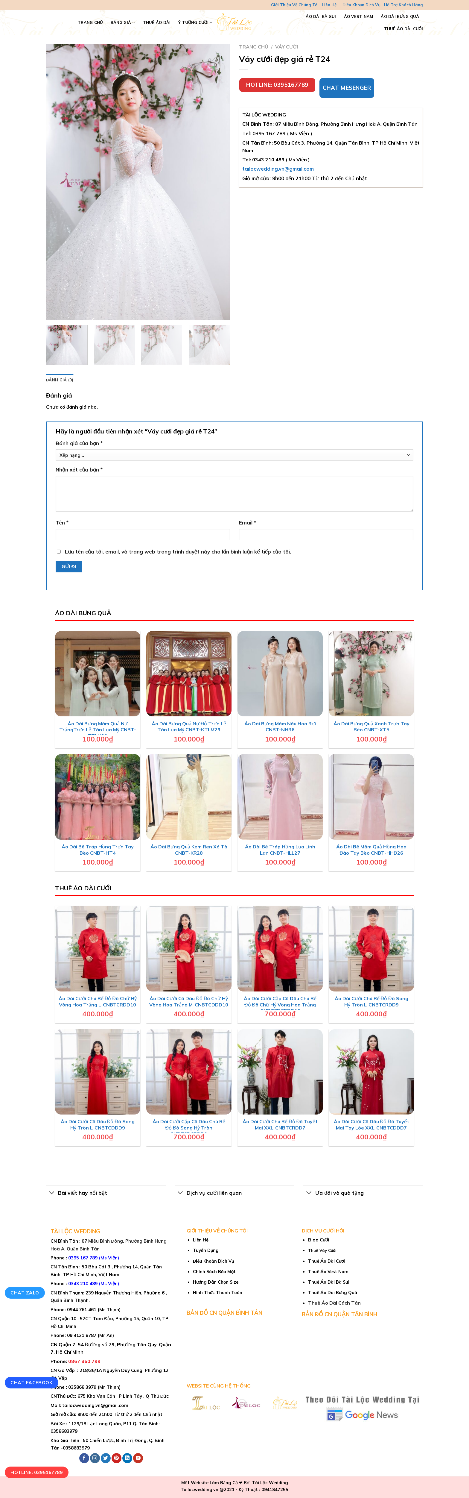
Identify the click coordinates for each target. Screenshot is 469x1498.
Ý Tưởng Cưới (195, 22)
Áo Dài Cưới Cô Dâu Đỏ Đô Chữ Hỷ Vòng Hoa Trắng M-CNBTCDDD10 (188, 1001)
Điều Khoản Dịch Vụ (361, 4)
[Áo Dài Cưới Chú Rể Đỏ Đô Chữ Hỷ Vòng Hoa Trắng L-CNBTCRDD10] (98, 948)
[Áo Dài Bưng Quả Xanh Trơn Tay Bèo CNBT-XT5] (371, 674)
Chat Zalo (24, 1293)
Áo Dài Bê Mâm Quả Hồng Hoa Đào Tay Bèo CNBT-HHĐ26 (371, 850)
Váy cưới (286, 47)
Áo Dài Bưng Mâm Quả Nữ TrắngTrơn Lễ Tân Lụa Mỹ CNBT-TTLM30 (97, 730)
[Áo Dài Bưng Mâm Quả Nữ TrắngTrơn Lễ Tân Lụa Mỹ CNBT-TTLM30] (98, 674)
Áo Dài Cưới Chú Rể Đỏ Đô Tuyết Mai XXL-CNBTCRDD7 (280, 1124)
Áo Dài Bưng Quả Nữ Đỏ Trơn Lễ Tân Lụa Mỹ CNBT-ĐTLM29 (189, 727)
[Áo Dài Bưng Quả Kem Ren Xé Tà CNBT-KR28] (189, 797)
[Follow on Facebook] (84, 1458)
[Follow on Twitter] (106, 1458)
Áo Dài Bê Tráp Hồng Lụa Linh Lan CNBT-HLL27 (280, 850)
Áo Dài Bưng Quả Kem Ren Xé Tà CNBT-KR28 (188, 850)
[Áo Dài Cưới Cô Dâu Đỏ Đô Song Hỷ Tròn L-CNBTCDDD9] (98, 1072)
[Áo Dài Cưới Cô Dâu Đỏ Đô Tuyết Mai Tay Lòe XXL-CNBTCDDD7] (371, 1072)
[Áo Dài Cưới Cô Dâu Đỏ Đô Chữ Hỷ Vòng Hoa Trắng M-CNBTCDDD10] (189, 948)
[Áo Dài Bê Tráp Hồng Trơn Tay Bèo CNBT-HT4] (98, 797)
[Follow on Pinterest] (116, 1458)
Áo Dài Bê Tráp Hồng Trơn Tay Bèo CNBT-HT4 (98, 850)
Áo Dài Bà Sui (321, 16)
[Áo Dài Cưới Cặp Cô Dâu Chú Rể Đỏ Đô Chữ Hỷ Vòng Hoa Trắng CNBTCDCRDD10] (280, 948)
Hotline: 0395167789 (36, 1472)
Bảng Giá (123, 22)
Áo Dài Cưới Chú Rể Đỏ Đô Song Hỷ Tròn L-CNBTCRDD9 (371, 1001)
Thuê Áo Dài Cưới (403, 28)
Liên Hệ (329, 4)
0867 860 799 (84, 1361)
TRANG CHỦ (90, 22)
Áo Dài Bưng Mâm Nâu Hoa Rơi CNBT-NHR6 (280, 727)
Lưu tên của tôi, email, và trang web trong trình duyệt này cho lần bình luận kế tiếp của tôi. (178, 551)
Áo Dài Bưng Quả (400, 16)
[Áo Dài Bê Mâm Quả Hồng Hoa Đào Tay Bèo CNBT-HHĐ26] (371, 797)
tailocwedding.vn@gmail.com (278, 169)
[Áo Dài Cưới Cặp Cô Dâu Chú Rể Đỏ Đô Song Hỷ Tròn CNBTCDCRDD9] (189, 1072)
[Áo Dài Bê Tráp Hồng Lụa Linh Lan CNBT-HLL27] (280, 797)
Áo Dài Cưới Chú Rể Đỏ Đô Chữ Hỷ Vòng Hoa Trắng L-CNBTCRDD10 (98, 1001)
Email (247, 522)
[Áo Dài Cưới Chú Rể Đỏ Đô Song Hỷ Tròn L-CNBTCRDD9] (371, 948)
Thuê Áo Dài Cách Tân (334, 1303)
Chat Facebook (31, 1382)
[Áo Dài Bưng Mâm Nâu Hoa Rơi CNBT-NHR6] (280, 674)
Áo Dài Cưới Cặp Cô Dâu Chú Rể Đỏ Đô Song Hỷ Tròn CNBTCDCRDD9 (189, 1127)
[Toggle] (52, 1193)
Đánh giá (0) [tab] (59, 379)
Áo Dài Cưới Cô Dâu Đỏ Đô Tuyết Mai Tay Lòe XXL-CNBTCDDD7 (371, 1124)
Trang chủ (253, 47)
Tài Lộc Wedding (270, 1482)
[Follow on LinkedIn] (127, 1458)
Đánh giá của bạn (79, 443)
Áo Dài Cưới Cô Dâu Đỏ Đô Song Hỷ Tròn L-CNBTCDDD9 (98, 1124)
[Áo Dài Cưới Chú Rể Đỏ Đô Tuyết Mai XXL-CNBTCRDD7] (280, 1072)
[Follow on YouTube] (138, 1458)
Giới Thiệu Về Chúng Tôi (295, 4)
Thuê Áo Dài (157, 22)
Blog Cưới (318, 1240)
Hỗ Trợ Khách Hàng (403, 4)
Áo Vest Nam (358, 16)
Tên (62, 522)
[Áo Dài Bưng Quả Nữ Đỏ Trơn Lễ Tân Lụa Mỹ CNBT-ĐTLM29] (189, 674)
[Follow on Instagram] (95, 1458)
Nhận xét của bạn (79, 469)
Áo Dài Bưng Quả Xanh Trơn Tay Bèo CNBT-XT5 (371, 727)
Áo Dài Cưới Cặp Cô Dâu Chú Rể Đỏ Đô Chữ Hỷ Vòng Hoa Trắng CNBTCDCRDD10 (280, 1004)
